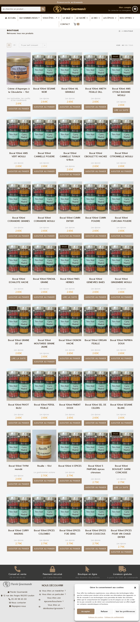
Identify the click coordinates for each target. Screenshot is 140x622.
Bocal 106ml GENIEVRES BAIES (96, 280)
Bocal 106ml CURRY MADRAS (18, 532)
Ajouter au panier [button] (18, 108)
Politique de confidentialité (114, 617)
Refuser (104, 611)
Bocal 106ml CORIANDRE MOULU (44, 219)
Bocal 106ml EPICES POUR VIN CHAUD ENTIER (121, 534)
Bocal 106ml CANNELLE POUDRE (44, 155)
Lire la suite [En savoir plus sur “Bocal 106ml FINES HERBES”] (70, 297)
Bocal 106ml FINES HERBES (70, 280)
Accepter (85, 611)
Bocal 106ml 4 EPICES (70, 466)
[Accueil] (119, 31)
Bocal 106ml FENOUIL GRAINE (44, 280)
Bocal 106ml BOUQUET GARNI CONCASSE (121, 469)
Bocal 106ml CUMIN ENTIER (70, 219)
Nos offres (127, 18)
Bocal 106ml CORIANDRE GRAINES (19, 219)
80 (126, 45)
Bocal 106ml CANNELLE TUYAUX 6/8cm (70, 156)
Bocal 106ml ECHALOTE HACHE (18, 280)
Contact (65, 24)
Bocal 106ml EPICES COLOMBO (44, 532)
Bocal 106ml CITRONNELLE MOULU (121, 155)
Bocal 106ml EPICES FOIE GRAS (70, 532)
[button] (135, 587)
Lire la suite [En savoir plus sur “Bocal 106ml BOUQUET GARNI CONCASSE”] (121, 487)
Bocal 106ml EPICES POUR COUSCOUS (95, 532)
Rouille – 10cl (44, 466)
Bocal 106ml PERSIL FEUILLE (44, 406)
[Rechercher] (43, 9)
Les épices (110, 18)
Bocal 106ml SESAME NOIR (44, 90)
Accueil (12, 18)
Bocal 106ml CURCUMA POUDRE (121, 219)
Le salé (68, 18)
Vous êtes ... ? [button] (51, 18)
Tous (131, 45)
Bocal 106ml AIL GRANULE (70, 90)
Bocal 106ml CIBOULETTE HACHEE (95, 155)
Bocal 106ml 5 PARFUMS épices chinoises (95, 469)
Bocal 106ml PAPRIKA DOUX (121, 342)
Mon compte (125, 7)
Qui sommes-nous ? (29, 18)
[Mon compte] (135, 9)
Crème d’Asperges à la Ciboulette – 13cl (19, 90)
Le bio (95, 18)
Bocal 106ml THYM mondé (18, 467)
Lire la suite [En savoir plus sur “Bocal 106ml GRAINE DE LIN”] (19, 358)
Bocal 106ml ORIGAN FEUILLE (96, 342)
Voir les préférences (125, 611)
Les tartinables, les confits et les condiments (18, 99)
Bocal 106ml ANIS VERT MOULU (18, 155)
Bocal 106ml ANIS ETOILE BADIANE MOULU (121, 92)
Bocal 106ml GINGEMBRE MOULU (121, 280)
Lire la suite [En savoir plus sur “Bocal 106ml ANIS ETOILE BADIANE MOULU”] (121, 110)
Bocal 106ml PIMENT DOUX (70, 406)
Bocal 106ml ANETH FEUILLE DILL (95, 90)
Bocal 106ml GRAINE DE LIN (18, 342)
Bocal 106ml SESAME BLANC (121, 406)
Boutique (128, 31)
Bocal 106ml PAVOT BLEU (18, 406)
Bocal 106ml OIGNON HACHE (70, 342)
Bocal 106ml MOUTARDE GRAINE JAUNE (44, 344)
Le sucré (82, 18)
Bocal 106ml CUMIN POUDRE (95, 219)
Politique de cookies (95, 617)
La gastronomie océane (44, 472)
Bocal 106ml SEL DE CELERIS (95, 406)
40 (123, 45)
